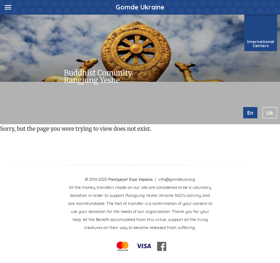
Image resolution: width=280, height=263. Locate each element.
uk (270, 112)
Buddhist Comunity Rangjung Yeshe (98, 76)
